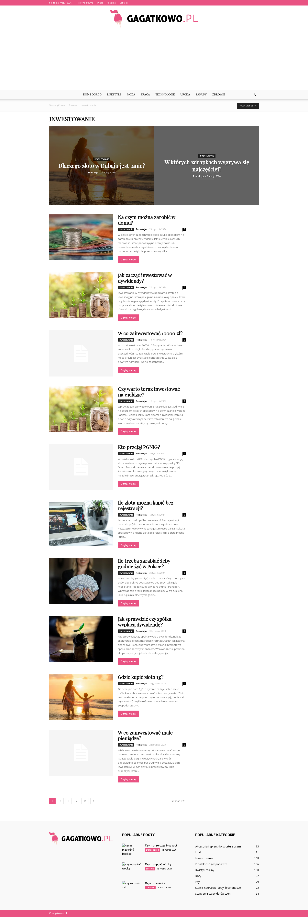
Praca (145, 94)
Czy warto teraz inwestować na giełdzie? (149, 392)
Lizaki (198, 852)
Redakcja (92, 172)
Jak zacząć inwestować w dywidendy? (144, 278)
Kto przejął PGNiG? (139, 447)
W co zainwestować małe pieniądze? (145, 735)
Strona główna (85, 2)
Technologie (165, 94)
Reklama (111, 2)
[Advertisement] (154, 60)
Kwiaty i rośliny (204, 870)
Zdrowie (218, 94)
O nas (100, 2)
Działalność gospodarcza (211, 864)
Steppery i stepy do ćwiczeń (213, 893)
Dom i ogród (92, 94)
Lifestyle (114, 94)
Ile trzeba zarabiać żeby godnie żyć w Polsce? (144, 563)
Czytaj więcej (128, 259)
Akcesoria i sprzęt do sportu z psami (218, 846)
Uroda (185, 94)
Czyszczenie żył (155, 883)
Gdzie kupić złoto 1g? (140, 677)
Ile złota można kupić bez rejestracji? (145, 505)
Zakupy (201, 94)
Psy (197, 882)
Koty (198, 876)
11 (85, 801)
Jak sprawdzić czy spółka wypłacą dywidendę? (144, 622)
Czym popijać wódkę (158, 864)
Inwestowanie (101, 159)
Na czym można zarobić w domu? (146, 220)
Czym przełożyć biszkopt (161, 845)
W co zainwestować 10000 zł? (150, 333)
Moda (131, 94)
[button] (254, 94)
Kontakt (123, 2)
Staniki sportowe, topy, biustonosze (218, 888)
